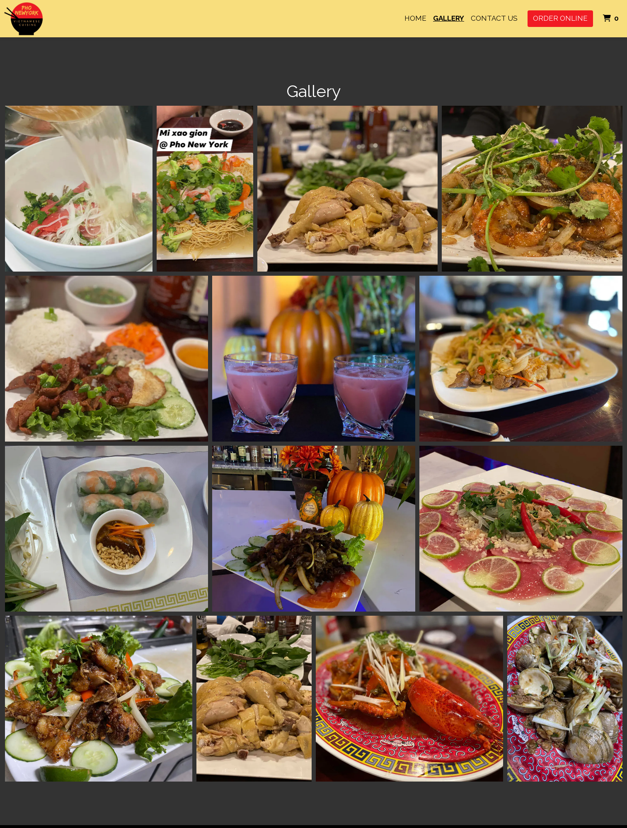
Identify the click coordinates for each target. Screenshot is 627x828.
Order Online (560, 18)
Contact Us (494, 18)
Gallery (448, 18)
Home (415, 18)
